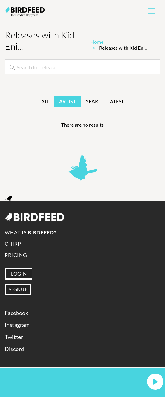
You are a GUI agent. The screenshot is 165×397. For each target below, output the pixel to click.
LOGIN (19, 274)
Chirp (13, 244)
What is (31, 232)
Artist (67, 101)
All (45, 101)
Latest (116, 101)
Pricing (16, 255)
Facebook (16, 313)
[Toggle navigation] (151, 11)
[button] (155, 382)
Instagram (17, 325)
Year (92, 101)
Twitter (14, 337)
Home (96, 42)
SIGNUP (18, 289)
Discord (14, 349)
